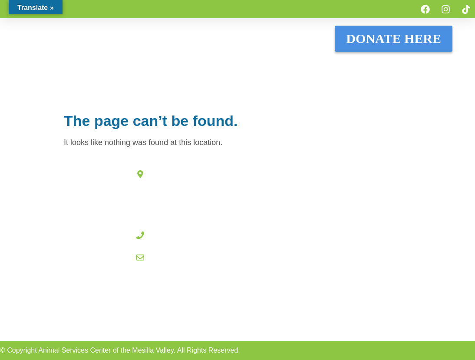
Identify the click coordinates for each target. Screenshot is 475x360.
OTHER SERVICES (265, 85)
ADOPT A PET (99, 65)
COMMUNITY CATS (310, 65)
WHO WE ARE (431, 65)
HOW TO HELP (242, 65)
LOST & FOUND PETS (170, 65)
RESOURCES (375, 65)
